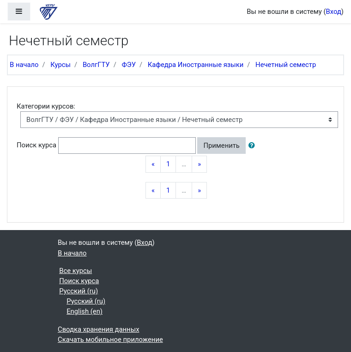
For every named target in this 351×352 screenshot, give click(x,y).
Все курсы (75, 271)
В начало (24, 65)
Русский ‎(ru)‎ (78, 291)
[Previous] (153, 164)
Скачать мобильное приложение (110, 339)
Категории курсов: (46, 106)
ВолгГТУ (96, 65)
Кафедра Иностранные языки (196, 65)
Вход (333, 11)
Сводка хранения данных (98, 329)
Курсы (60, 65)
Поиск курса (36, 145)
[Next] (199, 164)
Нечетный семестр (285, 65)
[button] (254, 145)
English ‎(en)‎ (85, 311)
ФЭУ (128, 65)
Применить (221, 145)
